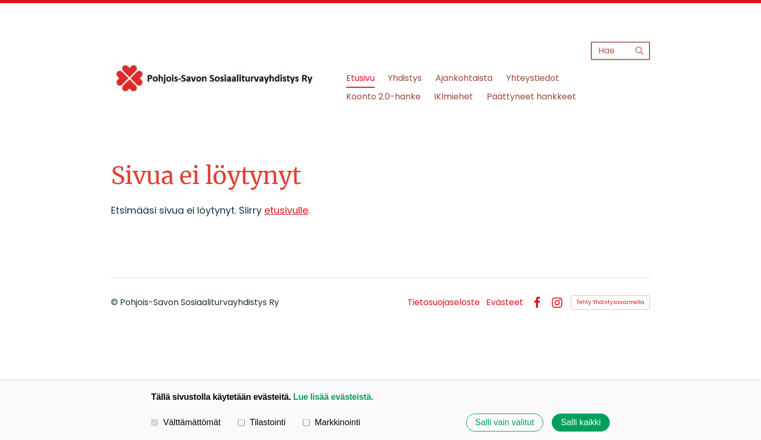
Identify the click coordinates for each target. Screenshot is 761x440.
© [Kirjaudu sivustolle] (115, 302)
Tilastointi (261, 422)
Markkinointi (331, 422)
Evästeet (504, 302)
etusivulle (286, 210)
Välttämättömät (186, 422)
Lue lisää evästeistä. (333, 396)
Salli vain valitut (504, 422)
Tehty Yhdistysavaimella (610, 302)
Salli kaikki (581, 422)
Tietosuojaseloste (443, 302)
